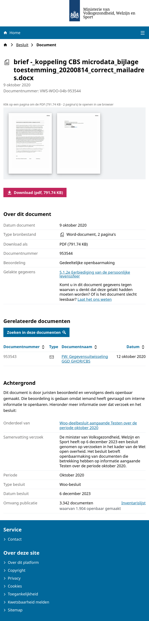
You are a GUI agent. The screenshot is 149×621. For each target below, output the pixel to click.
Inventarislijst (133, 503)
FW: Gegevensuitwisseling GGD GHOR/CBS (85, 359)
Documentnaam (79, 347)
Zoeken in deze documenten (36, 332)
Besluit (23, 45)
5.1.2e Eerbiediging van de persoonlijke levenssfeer (95, 274)
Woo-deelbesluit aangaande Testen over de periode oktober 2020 (98, 425)
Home (11, 32)
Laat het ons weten (95, 299)
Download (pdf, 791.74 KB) (35, 192)
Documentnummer (24, 347)
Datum (136, 347)
